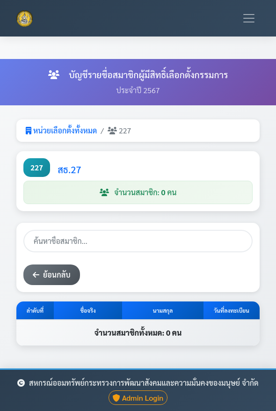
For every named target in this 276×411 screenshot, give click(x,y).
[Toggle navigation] (249, 18)
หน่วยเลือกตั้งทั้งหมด (61, 130)
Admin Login (138, 398)
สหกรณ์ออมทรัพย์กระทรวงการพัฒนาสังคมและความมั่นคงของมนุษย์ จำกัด (137, 383)
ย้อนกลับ (52, 274)
